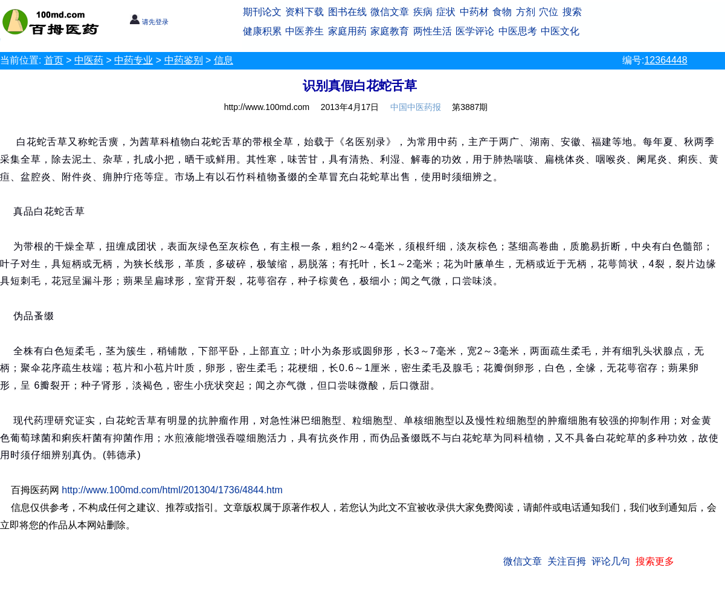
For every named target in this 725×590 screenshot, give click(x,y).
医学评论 (475, 31)
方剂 (525, 12)
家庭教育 (389, 31)
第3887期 (470, 107)
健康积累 (262, 31)
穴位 (548, 12)
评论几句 (610, 561)
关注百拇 (566, 561)
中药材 (474, 12)
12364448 (665, 60)
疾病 (423, 12)
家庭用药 (347, 31)
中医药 (88, 60)
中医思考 (517, 31)
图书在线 (347, 12)
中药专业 (133, 60)
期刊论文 (262, 12)
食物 (502, 12)
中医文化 (560, 31)
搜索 (572, 12)
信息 (223, 60)
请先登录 (149, 21)
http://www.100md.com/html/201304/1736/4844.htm (172, 490)
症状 (446, 12)
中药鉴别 (183, 60)
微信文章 (389, 12)
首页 (53, 60)
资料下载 (304, 12)
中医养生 (304, 31)
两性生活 (432, 31)
